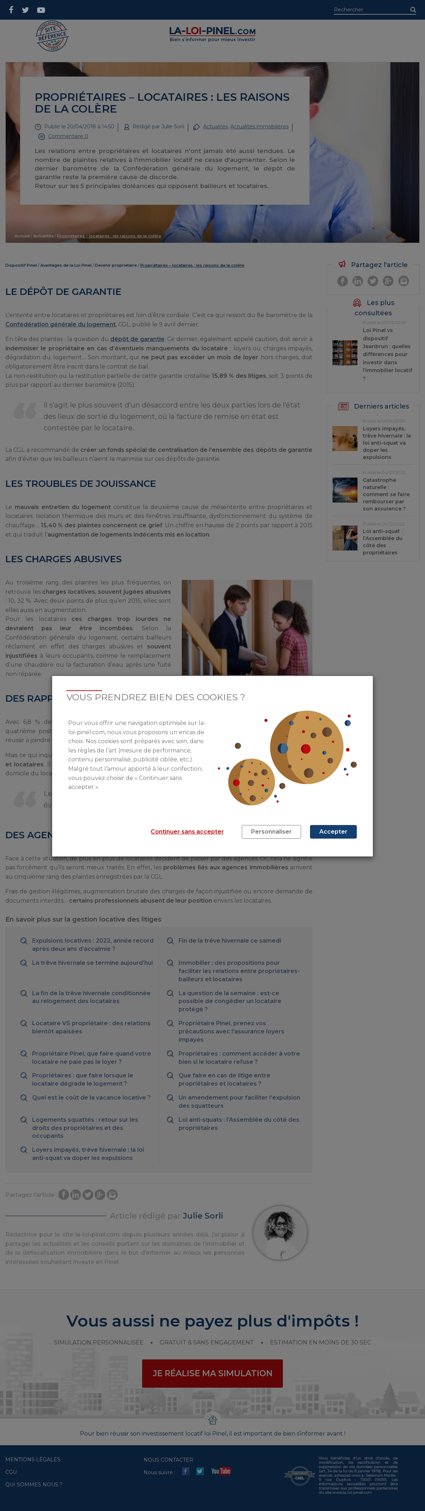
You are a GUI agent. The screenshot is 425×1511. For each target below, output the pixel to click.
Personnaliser (271, 831)
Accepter (333, 831)
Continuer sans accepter (187, 831)
